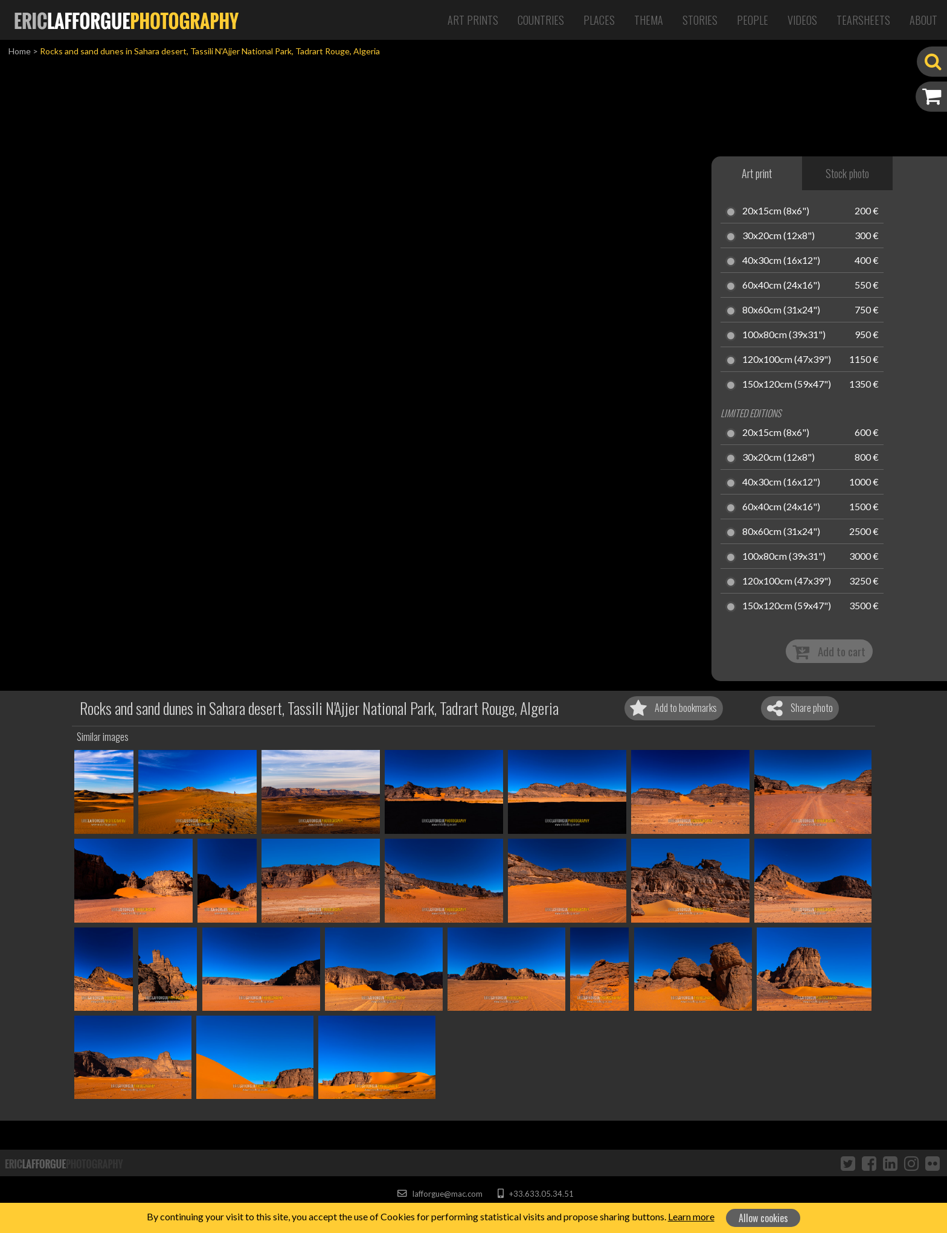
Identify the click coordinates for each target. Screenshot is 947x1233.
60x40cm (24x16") (781, 285)
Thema (648, 20)
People (752, 20)
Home (19, 51)
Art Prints (473, 20)
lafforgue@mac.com (439, 1194)
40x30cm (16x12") (781, 261)
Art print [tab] (757, 173)
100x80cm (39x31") (784, 335)
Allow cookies (763, 1218)
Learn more (691, 1216)
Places (599, 20)
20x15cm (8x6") (775, 211)
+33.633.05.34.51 (535, 1194)
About (923, 20)
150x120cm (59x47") (786, 384)
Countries (541, 20)
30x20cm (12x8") (778, 236)
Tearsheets (863, 20)
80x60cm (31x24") (781, 310)
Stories (699, 20)
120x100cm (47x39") (786, 360)
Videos (802, 20)
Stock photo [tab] (847, 173)
